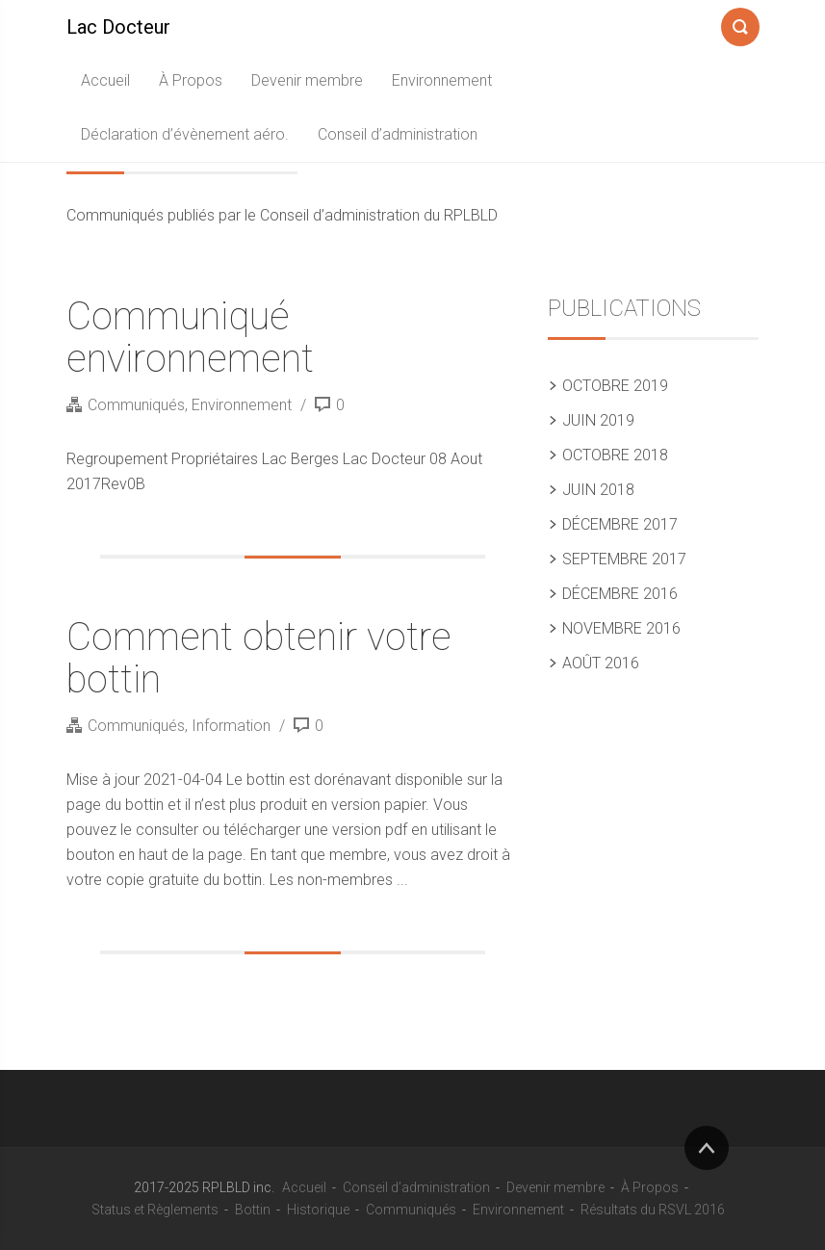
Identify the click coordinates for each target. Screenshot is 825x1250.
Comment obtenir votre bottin (258, 658)
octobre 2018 (615, 455)
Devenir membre (307, 80)
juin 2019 (598, 420)
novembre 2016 (621, 628)
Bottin (253, 1209)
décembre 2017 (620, 524)
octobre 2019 (615, 386)
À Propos (190, 80)
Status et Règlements (155, 1209)
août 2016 (600, 663)
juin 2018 (598, 490)
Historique (318, 1209)
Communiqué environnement (190, 337)
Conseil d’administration (397, 134)
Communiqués (136, 405)
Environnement (442, 80)
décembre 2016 (620, 594)
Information (231, 725)
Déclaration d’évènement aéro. (185, 134)
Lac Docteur (118, 27)
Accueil (105, 80)
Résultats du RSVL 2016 (652, 1209)
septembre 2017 (624, 559)
